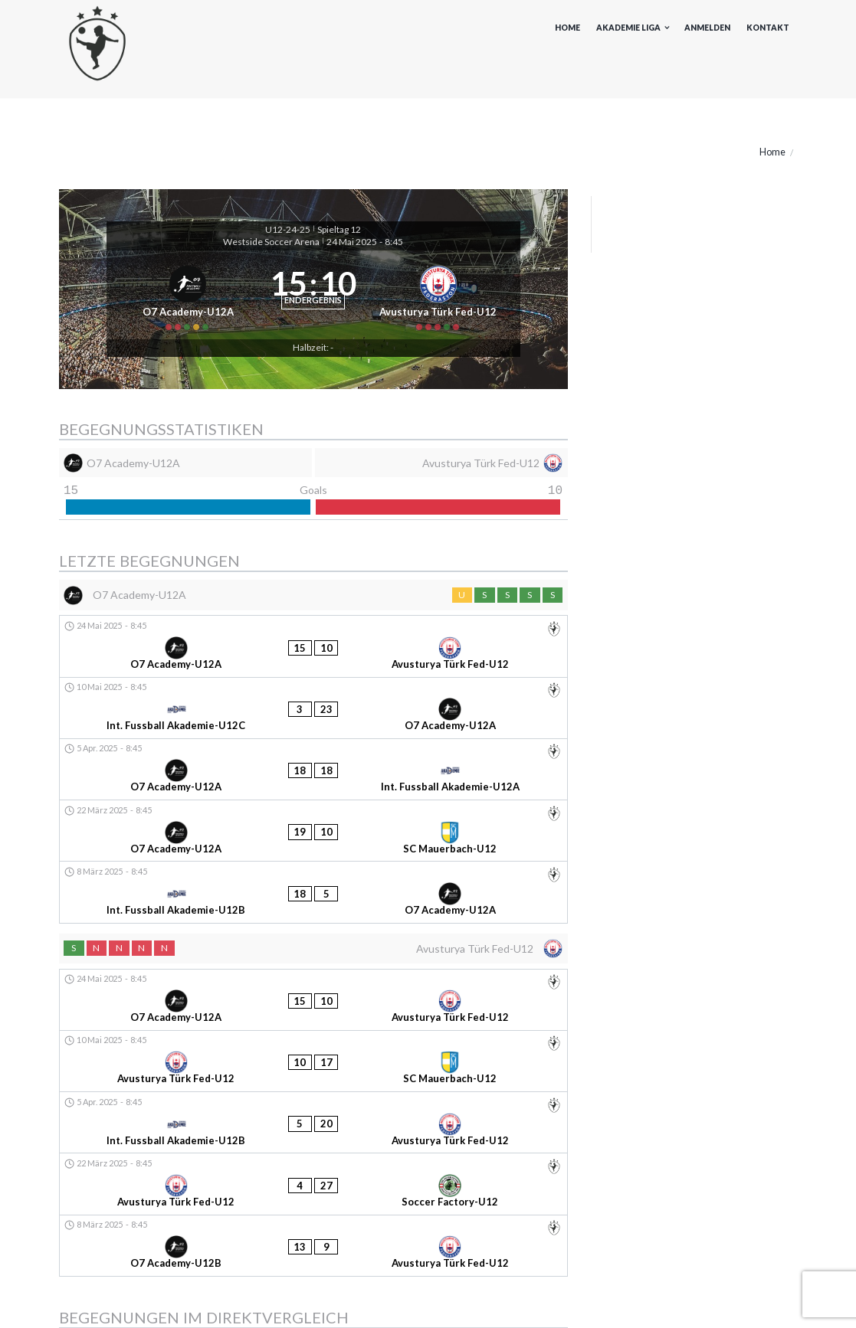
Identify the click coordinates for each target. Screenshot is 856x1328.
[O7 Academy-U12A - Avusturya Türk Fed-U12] (313, 685)
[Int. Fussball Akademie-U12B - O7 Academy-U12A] (313, 819)
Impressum (612, 1300)
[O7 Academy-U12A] (178, 317)
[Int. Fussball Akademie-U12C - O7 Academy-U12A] (313, 718)
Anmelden (707, 27)
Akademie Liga (628, 27)
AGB (735, 1300)
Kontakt (767, 27)
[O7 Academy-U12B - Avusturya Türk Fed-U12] (313, 1040)
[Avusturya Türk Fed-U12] (448, 317)
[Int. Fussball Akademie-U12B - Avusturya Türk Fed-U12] (313, 973)
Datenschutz (681, 1300)
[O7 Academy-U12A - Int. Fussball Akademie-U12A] (313, 752)
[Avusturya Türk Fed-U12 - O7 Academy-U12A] (313, 1134)
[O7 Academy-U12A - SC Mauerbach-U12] (313, 786)
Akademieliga (89, 1265)
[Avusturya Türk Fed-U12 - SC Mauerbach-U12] (313, 939)
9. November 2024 (89, 1157)
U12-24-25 (287, 229)
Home (567, 27)
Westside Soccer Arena (271, 241)
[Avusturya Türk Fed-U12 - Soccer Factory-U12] (313, 1006)
